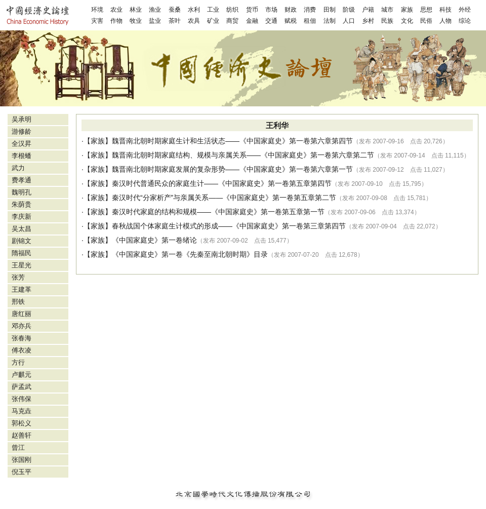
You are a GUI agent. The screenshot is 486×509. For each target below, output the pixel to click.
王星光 (21, 265)
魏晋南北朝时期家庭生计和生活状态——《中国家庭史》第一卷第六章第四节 (232, 141)
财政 (291, 9)
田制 (329, 9)
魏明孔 (21, 192)
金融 (252, 20)
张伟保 (21, 399)
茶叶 (175, 20)
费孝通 (21, 180)
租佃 (310, 20)
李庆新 (21, 216)
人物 (445, 20)
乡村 (368, 20)
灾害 (97, 20)
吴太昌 (21, 228)
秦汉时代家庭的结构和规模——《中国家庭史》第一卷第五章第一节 (218, 212)
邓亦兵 (21, 326)
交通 (271, 20)
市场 (271, 9)
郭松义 (21, 423)
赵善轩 (21, 435)
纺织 (232, 9)
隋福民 (21, 253)
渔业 (155, 9)
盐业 (155, 20)
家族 (407, 9)
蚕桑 (175, 9)
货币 (252, 9)
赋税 (291, 20)
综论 (465, 20)
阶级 (349, 9)
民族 (387, 20)
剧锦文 (21, 241)
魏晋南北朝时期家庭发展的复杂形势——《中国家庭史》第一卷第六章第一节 (232, 169)
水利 (194, 9)
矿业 (213, 20)
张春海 (21, 338)
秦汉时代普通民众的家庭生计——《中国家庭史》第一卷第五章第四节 (222, 183)
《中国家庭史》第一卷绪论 (154, 240)
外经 (465, 9)
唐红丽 (21, 314)
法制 (329, 20)
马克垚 (21, 411)
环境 (97, 9)
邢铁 (18, 301)
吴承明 (21, 119)
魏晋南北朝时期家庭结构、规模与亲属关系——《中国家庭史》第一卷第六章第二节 (243, 155)
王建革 (21, 289)
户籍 (368, 9)
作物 (116, 20)
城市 (387, 9)
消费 (310, 9)
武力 (18, 168)
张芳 (18, 277)
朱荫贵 (21, 204)
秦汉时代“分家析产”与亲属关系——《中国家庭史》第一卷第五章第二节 (224, 197)
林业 (136, 9)
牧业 (136, 20)
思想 (426, 9)
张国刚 (21, 459)
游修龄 (21, 131)
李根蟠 (21, 156)
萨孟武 (21, 386)
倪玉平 (21, 472)
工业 (213, 9)
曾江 (18, 447)
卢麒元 (21, 374)
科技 (445, 9)
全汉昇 (21, 143)
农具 (194, 20)
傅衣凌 (21, 350)
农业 (116, 9)
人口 (349, 20)
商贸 (232, 20)
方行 (18, 362)
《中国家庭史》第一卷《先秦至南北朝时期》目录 (190, 254)
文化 (407, 20)
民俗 (426, 20)
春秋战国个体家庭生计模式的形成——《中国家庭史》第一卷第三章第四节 (229, 226)
